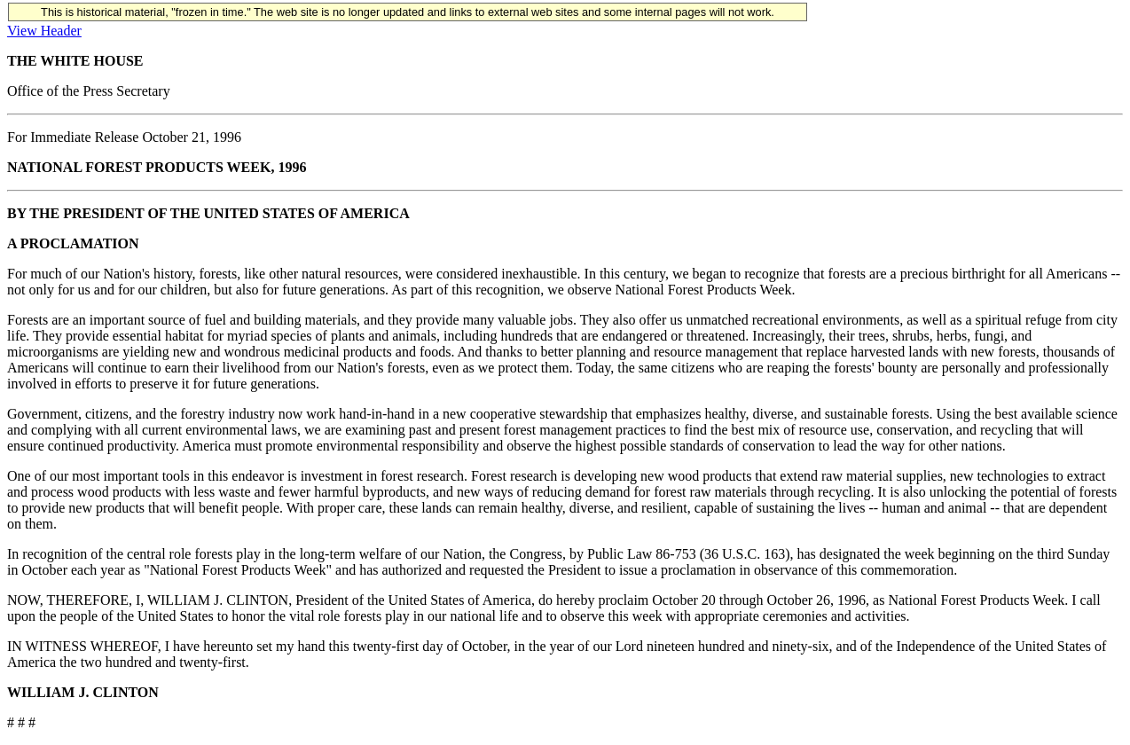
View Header (44, 30)
